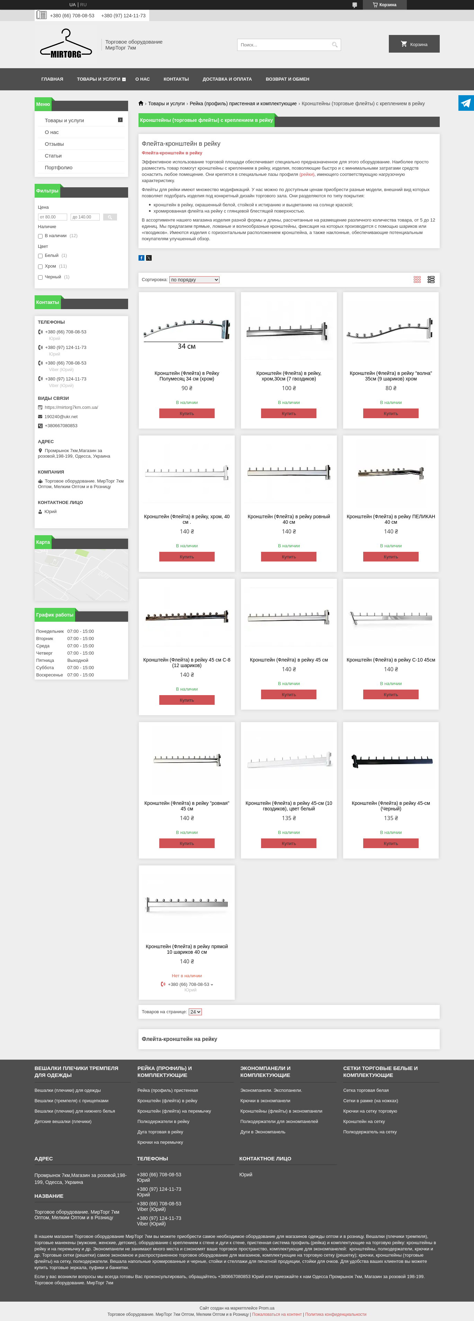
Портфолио (59, 167)
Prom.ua (266, 1308)
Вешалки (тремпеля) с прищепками (72, 1100)
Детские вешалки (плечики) (63, 1121)
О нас (142, 79)
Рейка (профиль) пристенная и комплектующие (243, 103)
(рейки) (306, 174)
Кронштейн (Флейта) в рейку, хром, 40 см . (187, 519)
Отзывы (54, 144)
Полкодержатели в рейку (163, 1121)
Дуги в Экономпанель (262, 1131)
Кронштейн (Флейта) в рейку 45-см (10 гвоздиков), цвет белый (288, 805)
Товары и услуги (98, 79)
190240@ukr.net (61, 416)
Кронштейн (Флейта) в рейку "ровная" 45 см (186, 805)
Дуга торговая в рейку (160, 1131)
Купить (187, 413)
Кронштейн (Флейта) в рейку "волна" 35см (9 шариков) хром (391, 375)
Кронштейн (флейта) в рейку (167, 1100)
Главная (52, 79)
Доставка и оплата (227, 79)
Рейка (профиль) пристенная (167, 1090)
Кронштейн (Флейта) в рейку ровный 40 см (289, 519)
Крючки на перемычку (160, 1142)
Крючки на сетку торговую (370, 1111)
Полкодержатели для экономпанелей (279, 1121)
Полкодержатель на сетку (370, 1131)
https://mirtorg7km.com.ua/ (71, 407)
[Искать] (335, 45)
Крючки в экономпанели (265, 1100)
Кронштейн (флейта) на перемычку (174, 1111)
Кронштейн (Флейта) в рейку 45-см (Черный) (391, 805)
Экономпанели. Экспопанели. (271, 1090)
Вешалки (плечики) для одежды (68, 1090)
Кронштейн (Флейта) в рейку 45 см (289, 660)
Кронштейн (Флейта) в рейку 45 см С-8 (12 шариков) (187, 662)
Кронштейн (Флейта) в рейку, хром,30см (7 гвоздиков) (289, 375)
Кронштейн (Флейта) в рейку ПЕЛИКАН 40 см (391, 519)
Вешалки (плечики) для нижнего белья (75, 1111)
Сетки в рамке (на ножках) (370, 1100)
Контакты (176, 79)
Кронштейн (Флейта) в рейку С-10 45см (391, 660)
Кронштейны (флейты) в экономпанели (281, 1111)
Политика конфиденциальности (336, 1314)
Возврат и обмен (288, 79)
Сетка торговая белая (366, 1090)
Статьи (53, 156)
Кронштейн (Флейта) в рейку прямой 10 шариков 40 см (187, 949)
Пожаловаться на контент (277, 1314)
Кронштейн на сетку (364, 1121)
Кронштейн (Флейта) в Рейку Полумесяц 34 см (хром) (187, 375)
